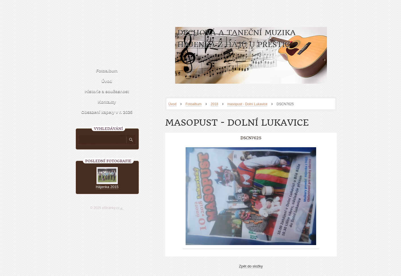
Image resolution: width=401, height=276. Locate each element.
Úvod (173, 104)
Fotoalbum (194, 104)
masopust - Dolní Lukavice (247, 104)
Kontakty (107, 101)
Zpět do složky (251, 266)
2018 (214, 104)
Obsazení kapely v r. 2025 (107, 111)
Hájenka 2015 (107, 187)
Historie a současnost (107, 91)
